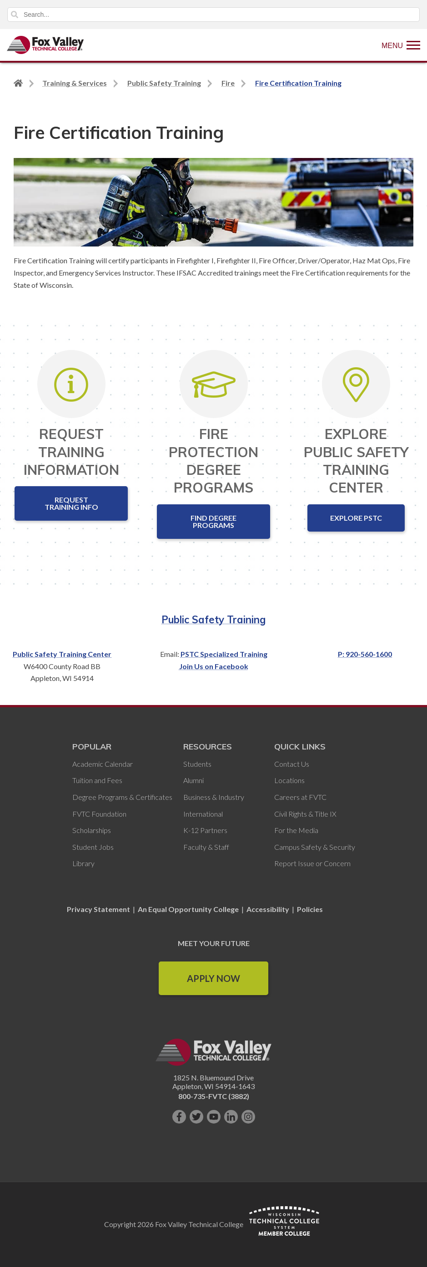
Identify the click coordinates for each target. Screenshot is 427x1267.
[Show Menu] (401, 45)
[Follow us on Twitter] (196, 1117)
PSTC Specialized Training (224, 654)
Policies (310, 909)
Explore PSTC (356, 517)
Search (14, 14)
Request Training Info (71, 503)
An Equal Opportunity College (188, 909)
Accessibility (267, 909)
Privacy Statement (99, 909)
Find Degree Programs (213, 521)
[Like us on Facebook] (179, 1117)
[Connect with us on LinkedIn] (231, 1117)
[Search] (213, 14)
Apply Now (213, 978)
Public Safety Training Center (62, 654)
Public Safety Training (213, 619)
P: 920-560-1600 (365, 654)
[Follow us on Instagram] (248, 1117)
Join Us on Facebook (213, 666)
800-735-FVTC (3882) (213, 1096)
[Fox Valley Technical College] (45, 45)
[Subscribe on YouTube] (214, 1117)
